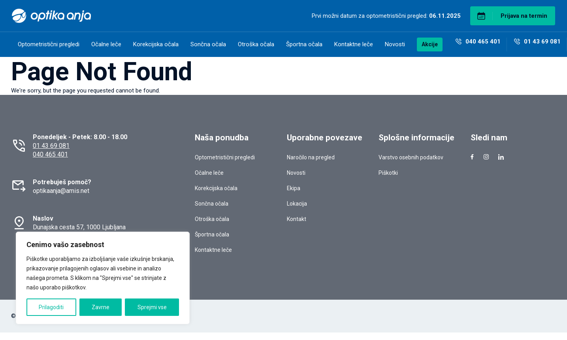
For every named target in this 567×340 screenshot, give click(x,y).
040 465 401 (50, 154)
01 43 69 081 (51, 145)
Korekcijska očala (156, 44)
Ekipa (293, 188)
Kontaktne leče (353, 44)
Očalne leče (106, 44)
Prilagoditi (51, 307)
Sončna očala (208, 44)
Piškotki (388, 173)
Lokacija (297, 203)
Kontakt (296, 219)
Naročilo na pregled (311, 157)
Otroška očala (256, 44)
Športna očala (304, 44)
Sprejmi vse (152, 307)
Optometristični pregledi (48, 44)
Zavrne (100, 307)
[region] (103, 278)
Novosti (395, 44)
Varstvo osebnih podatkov (411, 157)
